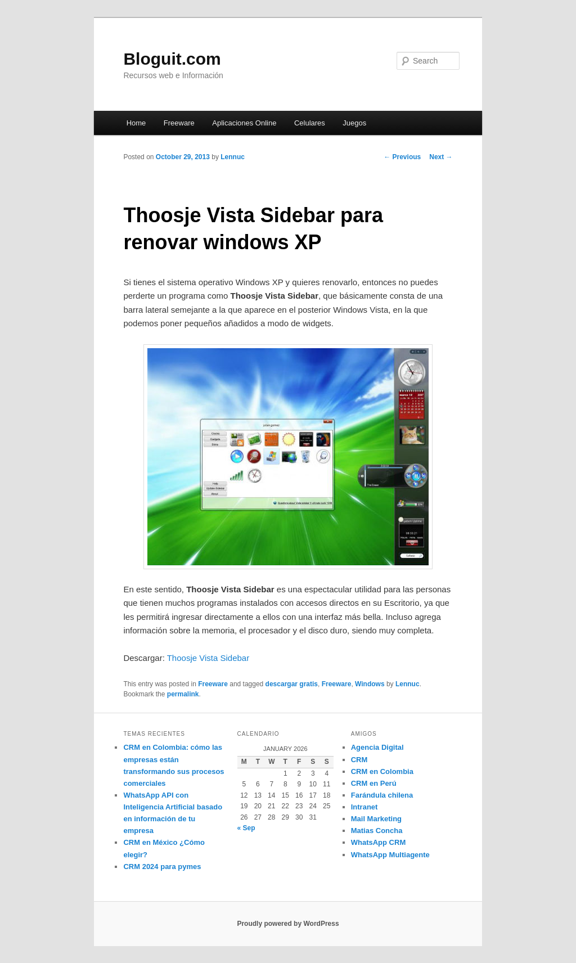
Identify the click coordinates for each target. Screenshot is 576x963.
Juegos (354, 123)
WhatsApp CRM (378, 842)
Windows (370, 684)
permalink (183, 694)
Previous (402, 157)
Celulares (309, 123)
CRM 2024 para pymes (162, 866)
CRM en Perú (374, 783)
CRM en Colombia (382, 771)
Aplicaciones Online (244, 123)
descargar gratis (292, 684)
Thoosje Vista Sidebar (208, 658)
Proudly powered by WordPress (288, 924)
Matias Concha (377, 830)
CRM (359, 759)
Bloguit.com (171, 59)
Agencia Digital (377, 747)
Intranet (364, 807)
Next (440, 157)
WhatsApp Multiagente (390, 854)
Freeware (179, 123)
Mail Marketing (376, 818)
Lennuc (232, 157)
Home (136, 123)
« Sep (246, 828)
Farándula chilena (382, 795)
